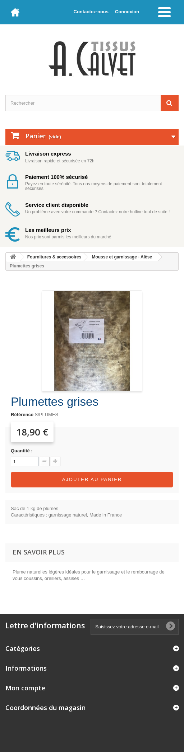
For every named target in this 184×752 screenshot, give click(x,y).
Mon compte (25, 688)
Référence (22, 414)
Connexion (127, 11)
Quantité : (22, 450)
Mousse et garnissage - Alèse (122, 257)
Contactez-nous (91, 11)
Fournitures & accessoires (54, 257)
